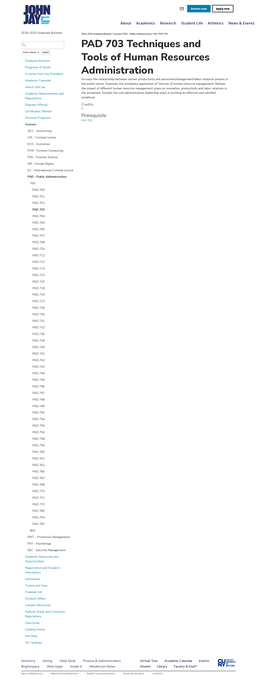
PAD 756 (38, 432)
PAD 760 (38, 452)
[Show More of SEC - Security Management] (25, 550)
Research (168, 23)
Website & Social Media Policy (65, 673)
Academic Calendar (38, 80)
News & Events (241, 23)
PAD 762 (38, 465)
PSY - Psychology (39, 544)
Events (204, 661)
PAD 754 (38, 419)
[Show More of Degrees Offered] (22, 104)
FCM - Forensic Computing (45, 151)
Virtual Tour (149, 661)
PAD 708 (38, 242)
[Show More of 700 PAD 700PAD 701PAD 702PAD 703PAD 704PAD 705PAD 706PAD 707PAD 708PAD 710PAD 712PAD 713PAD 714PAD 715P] (27, 183)
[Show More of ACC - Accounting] (25, 130)
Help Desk (68, 661)
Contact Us (157, 673)
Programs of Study (38, 67)
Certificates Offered (38, 111)
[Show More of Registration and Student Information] (22, 567)
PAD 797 (38, 524)
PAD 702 (38, 203)
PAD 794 (38, 517)
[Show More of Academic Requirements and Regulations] (22, 93)
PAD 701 (38, 196)
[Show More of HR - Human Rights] (25, 163)
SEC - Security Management (47, 550)
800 (32, 531)
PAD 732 (38, 327)
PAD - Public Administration (47, 177)
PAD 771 (38, 498)
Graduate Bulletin (37, 61)
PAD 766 (38, 471)
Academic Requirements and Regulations (44, 96)
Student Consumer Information (101, 673)
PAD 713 (38, 262)
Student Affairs (35, 599)
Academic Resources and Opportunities (41, 559)
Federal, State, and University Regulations (45, 614)
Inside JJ (76, 666)
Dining (47, 661)
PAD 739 (38, 341)
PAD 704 (38, 216)
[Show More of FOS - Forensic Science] (25, 157)
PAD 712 (38, 255)
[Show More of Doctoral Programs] (22, 117)
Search (46, 52)
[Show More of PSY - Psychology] (25, 543)
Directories (32, 623)
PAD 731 (38, 321)
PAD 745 (38, 380)
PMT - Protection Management (49, 537)
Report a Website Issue (31, 673)
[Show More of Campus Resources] (22, 605)
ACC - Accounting (40, 131)
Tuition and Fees (36, 586)
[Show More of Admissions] (22, 579)
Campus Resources (38, 605)
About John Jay (35, 87)
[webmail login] (182, 8)
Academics (145, 23)
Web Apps (55, 666)
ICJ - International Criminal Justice (50, 170)
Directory (28, 661)
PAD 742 (38, 360)
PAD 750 (38, 412)
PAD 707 (38, 236)
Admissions (32, 579)
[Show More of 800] (27, 530)
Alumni (145, 666)
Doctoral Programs (38, 118)
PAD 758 (38, 439)
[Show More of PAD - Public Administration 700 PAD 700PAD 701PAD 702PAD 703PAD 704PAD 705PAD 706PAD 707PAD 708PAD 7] (25, 176)
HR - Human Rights (41, 164)
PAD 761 (38, 458)
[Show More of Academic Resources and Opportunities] (22, 556)
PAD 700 (38, 190)
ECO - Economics (39, 144)
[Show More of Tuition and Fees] (22, 585)
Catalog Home (35, 629)
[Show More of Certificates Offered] (22, 111)
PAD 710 (38, 249)
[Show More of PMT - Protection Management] (25, 536)
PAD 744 (38, 373)
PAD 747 (38, 393)
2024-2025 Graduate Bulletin (96, 34)
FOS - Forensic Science (43, 157)
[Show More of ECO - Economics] (25, 143)
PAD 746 (38, 386)
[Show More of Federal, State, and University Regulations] (22, 611)
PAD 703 (38, 210)
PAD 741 (38, 354)
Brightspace (30, 666)
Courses (30, 124)
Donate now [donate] (199, 8)
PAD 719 (38, 295)
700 (32, 183)
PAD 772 (38, 504)
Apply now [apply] (223, 8)
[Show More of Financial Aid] (22, 591)
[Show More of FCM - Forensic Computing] (25, 150)
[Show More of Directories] (22, 622)
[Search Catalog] (42, 45)
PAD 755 (38, 426)
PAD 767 (38, 478)
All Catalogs (33, 643)
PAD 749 (38, 406)
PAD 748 (38, 400)
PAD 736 (38, 334)
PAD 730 (38, 314)
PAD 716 (38, 282)
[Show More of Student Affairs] (22, 598)
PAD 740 (38, 347)
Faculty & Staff (185, 666)
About (125, 23)
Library (162, 666)
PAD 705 (38, 223)
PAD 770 (38, 491)
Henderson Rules (102, 666)
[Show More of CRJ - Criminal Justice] (25, 137)
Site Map (31, 636)
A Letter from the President (44, 74)
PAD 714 (38, 268)
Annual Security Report (133, 673)
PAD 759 (38, 445)
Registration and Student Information (42, 570)
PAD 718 (38, 288)
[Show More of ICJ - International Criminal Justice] (25, 170)
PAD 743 (38, 367)
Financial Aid (33, 592)
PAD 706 (38, 229)
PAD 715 (38, 275)
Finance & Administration (102, 661)
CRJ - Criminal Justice (42, 137)
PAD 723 (38, 301)
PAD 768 (38, 485)
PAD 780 (38, 511)
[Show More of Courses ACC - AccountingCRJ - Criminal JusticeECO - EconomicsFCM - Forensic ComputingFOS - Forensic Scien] (22, 124)
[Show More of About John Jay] (22, 87)
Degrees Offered (36, 105)
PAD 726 (38, 308)
